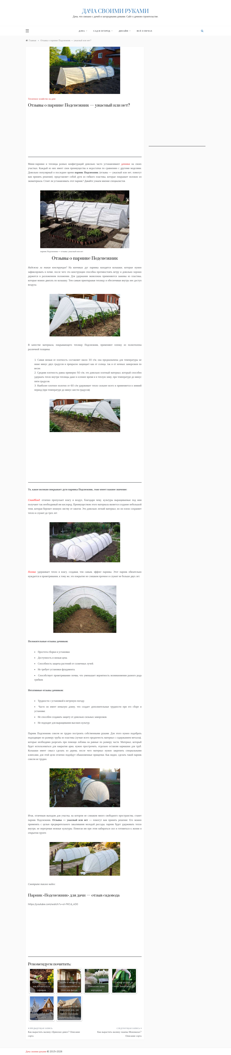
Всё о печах (144, 31)
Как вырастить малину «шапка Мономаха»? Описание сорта (119, 1033)
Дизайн (124, 31)
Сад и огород (102, 31)
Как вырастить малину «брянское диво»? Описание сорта (54, 1033)
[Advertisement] (85, 135)
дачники (125, 163)
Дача (83, 31)
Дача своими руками (115, 11)
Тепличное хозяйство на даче (42, 98)
